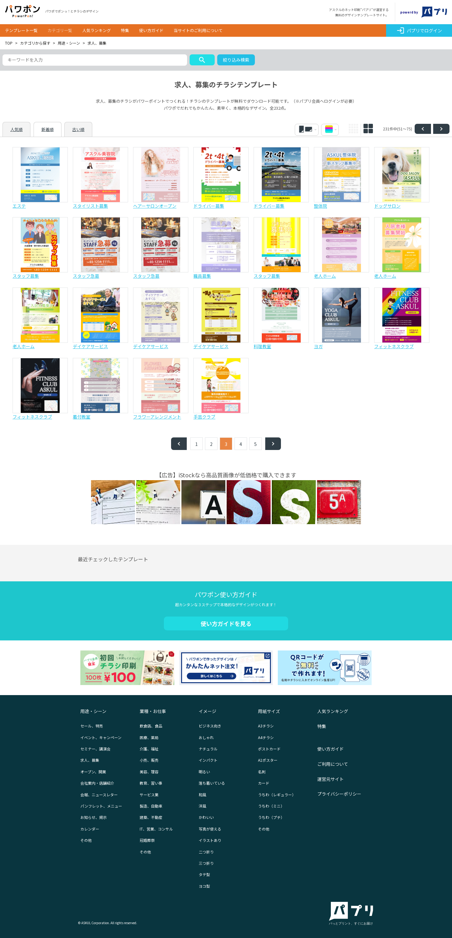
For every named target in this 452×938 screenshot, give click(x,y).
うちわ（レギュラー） (277, 794)
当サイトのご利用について (198, 30)
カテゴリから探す (35, 43)
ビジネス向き (210, 725)
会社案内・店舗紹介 (97, 783)
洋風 (202, 806)
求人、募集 (89, 760)
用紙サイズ (269, 711)
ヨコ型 (204, 886)
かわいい (206, 817)
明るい (204, 771)
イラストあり (210, 840)
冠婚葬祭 (147, 840)
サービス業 (149, 794)
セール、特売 (91, 725)
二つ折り (206, 851)
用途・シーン (69, 43)
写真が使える (210, 828)
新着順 (47, 129)
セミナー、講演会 (95, 748)
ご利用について (332, 764)
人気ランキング (96, 30)
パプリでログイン (419, 30)
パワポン (22, 11)
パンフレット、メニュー (101, 806)
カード (263, 783)
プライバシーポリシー (339, 794)
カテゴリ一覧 (60, 30)
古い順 (78, 129)
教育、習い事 (151, 783)
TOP (9, 43)
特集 (125, 30)
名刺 (262, 771)
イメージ (207, 711)
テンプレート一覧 (21, 30)
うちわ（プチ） (271, 817)
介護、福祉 (149, 748)
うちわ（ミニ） (271, 806)
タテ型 (204, 874)
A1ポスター (267, 760)
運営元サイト (330, 779)
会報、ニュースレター (99, 794)
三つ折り (206, 863)
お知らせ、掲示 (93, 817)
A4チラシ (266, 737)
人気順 (16, 129)
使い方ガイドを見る (226, 623)
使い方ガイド (151, 30)
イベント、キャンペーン (100, 737)
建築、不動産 (151, 817)
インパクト (208, 760)
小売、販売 (149, 760)
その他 (86, 840)
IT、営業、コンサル (156, 828)
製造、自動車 (151, 806)
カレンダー (89, 828)
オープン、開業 (93, 771)
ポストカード (269, 748)
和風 (202, 794)
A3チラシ (266, 725)
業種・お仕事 (153, 711)
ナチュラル (208, 748)
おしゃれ (206, 737)
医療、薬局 (149, 737)
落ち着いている (212, 783)
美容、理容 (149, 771)
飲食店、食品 (151, 725)
